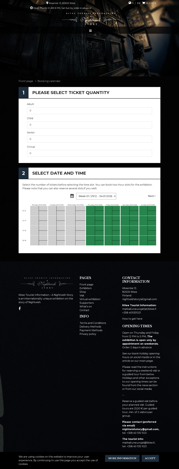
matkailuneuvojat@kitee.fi (138, 442)
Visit (82, 295)
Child (30, 118)
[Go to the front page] (90, 18)
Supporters (87, 302)
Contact (84, 310)
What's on (86, 306)
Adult (30, 104)
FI (133, 3)
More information (122, 458)
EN (138, 3)
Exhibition (86, 288)
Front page (26, 81)
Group (31, 146)
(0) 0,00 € (150, 3)
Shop (83, 291)
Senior (31, 132)
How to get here (132, 318)
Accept (150, 458)
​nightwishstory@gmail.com (140, 429)
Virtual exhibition (90, 299)
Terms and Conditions (93, 323)
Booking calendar (49, 81)
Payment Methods (91, 330)
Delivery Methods (90, 326)
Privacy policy (88, 334)
